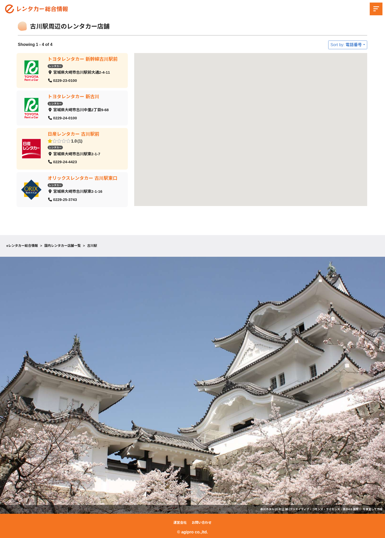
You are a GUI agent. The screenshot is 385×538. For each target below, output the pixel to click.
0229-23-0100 (65, 80)
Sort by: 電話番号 (346, 45)
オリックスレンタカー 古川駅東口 (82, 178)
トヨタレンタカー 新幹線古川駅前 (83, 59)
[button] (286, 97)
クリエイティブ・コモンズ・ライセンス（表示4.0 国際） (325, 509)
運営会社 (180, 522)
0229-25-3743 (65, 199)
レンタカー (55, 66)
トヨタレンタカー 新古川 (73, 96)
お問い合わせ (202, 522)
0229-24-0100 (65, 118)
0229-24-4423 (65, 162)
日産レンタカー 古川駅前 (73, 134)
